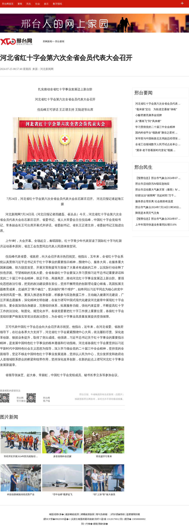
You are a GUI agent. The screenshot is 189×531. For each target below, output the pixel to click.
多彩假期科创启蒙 (62, 456)
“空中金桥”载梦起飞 (62, 494)
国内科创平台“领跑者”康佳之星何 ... (156, 132)
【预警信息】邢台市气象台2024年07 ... (157, 178)
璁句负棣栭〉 (102, 514)
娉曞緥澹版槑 (87, 514)
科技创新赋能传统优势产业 (20, 494)
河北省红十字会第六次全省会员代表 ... (157, 103)
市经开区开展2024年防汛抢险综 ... (21, 456)
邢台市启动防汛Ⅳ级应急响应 (152, 183)
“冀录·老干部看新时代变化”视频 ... (155, 150)
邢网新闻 (47, 41)
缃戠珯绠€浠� (56, 514)
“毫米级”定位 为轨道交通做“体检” (156, 109)
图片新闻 (9, 417)
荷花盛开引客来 (104, 456)
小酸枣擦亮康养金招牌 (148, 115)
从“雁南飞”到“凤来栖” (148, 121)
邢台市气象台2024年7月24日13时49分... (158, 207)
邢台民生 (143, 167)
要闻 (20, 3)
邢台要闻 (59, 41)
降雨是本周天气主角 (147, 213)
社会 (37, 3)
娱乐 (46, 3)
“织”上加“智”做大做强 (104, 494)
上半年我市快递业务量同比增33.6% (156, 224)
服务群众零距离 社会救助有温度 (154, 201)
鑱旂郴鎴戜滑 (72, 514)
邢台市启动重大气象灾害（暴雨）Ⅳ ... (157, 189)
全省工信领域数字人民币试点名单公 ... (157, 144)
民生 (28, 3)
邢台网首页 (7, 3)
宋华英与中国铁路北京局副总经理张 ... (157, 138)
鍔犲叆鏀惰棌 (118, 514)
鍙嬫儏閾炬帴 (133, 514)
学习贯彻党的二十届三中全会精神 (155, 127)
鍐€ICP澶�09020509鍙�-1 (56, 519)
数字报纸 (57, 3)
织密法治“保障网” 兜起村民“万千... (155, 195)
